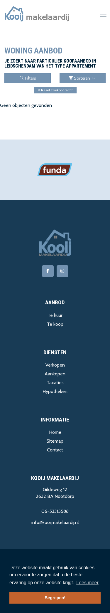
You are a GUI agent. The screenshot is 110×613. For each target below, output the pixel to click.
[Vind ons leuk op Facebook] (48, 271)
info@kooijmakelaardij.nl (55, 522)
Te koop (55, 324)
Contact (55, 450)
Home (55, 432)
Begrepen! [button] (55, 597)
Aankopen (55, 374)
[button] (55, 90)
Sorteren (82, 78)
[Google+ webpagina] (62, 271)
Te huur (55, 315)
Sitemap (55, 441)
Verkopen (55, 365)
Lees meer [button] (87, 582)
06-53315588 (55, 511)
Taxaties (55, 382)
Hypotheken (55, 391)
